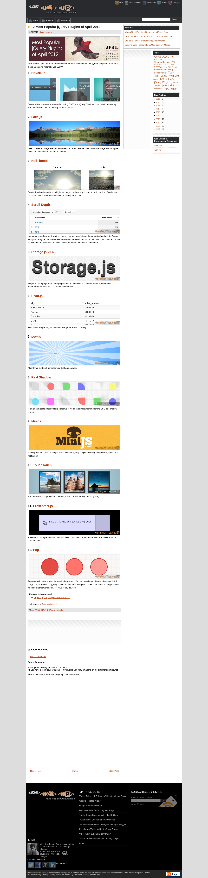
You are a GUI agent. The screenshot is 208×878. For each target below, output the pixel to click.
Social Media (160, 73)
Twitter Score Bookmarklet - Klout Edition (98, 815)
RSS (140, 804)
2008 (158, 129)
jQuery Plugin (161, 82)
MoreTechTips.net (63, 873)
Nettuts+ (158, 145)
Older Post (114, 771)
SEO (165, 67)
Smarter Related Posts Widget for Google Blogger (102, 824)
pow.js (36, 336)
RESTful (158, 67)
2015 (158, 106)
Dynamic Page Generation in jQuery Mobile (145, 41)
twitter (174, 88)
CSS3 (37, 610)
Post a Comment (38, 656)
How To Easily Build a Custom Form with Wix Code (149, 36)
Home (33, 20)
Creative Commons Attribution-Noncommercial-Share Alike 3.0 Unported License (118, 873)
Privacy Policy (48, 875)
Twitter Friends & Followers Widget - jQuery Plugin (102, 796)
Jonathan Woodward (49, 604)
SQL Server (172, 67)
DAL (173, 62)
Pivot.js (37, 296)
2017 (158, 102)
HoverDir (38, 73)
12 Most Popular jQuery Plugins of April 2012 (65, 27)
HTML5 (44, 610)
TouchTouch (42, 465)
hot (162, 79)
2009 (158, 126)
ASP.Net (158, 59)
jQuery (52, 610)
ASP (173, 57)
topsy (167, 89)
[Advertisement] (74, 616)
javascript (168, 85)
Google (43, 856)
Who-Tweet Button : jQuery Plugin (95, 834)
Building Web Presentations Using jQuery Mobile (147, 45)
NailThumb (39, 161)
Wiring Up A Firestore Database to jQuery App (146, 32)
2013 (158, 112)
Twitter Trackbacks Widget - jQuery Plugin (98, 838)
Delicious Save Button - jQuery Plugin (97, 810)
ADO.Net (157, 57)
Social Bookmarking (163, 69)
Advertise (63, 20)
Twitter (63, 854)
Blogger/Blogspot (162, 62)
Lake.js (36, 117)
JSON (166, 64)
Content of (59, 873)
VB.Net (164, 76)
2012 (158, 116)
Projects (47, 20)
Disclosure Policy (34, 875)
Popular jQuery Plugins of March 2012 (52, 597)
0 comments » (46, 32)
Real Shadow (41, 377)
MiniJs (36, 421)
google (155, 79)
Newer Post (35, 771)
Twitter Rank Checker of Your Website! (97, 820)
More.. (82, 843)
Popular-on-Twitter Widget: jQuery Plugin (98, 829)
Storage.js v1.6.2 (43, 252)
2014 (158, 109)
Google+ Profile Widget (90, 801)
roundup (60, 610)
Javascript (44, 854)
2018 (158, 99)
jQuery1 (158, 150)
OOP (172, 65)
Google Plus (158, 65)
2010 (158, 122)
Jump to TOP (94, 875)
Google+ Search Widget (90, 805)
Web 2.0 (174, 75)
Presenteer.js (43, 506)
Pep (36, 550)
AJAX (165, 56)
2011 (158, 119)
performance (158, 89)
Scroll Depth (40, 204)
